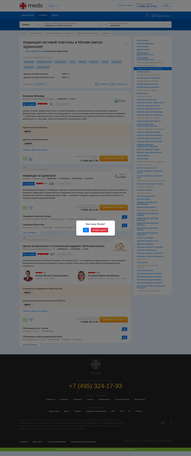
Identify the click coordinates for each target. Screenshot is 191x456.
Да (86, 230)
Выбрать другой (99, 230)
